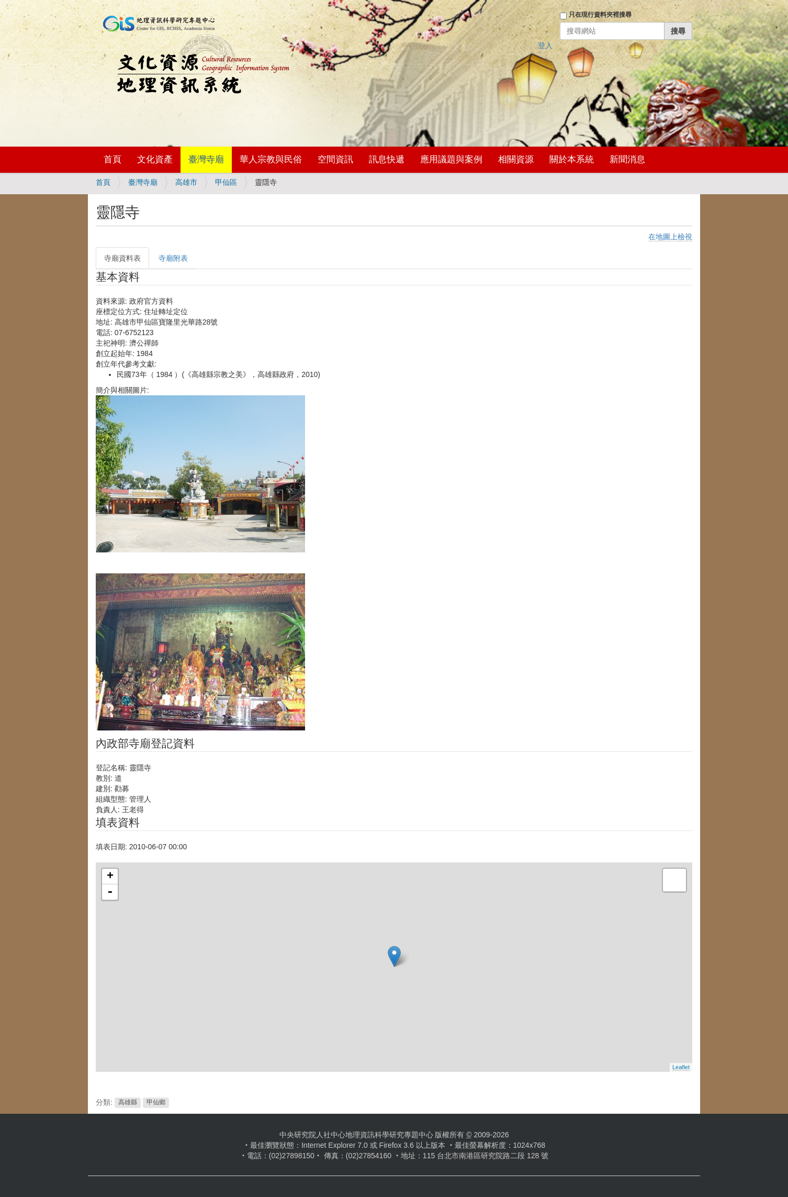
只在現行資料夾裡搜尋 (600, 14)
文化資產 (155, 159)
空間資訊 (335, 159)
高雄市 (186, 182)
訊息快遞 (386, 159)
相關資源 (516, 159)
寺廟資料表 (122, 258)
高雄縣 (127, 1102)
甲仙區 (226, 182)
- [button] (110, 892)
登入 (545, 45)
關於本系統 (571, 159)
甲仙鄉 (156, 1102)
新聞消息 (627, 159)
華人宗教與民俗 (271, 159)
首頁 (112, 159)
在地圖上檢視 (670, 236)
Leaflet (681, 1067)
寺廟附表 (173, 258)
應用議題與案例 (451, 159)
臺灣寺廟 (206, 159)
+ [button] (110, 876)
